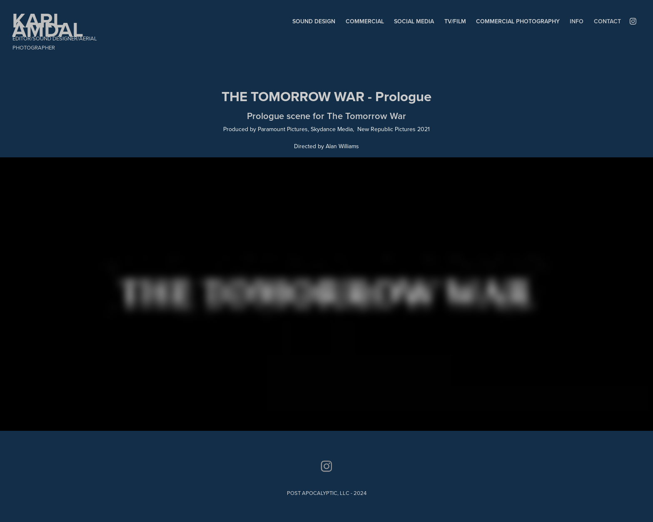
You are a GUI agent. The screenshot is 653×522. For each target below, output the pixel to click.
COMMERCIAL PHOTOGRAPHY (518, 21)
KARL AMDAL (47, 24)
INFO (576, 21)
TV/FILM (455, 21)
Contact (607, 21)
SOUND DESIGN (313, 21)
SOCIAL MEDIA (414, 21)
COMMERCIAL (365, 21)
